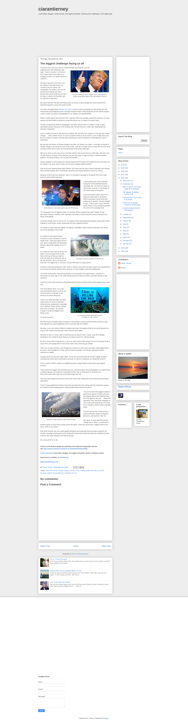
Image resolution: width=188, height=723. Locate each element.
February (126, 240)
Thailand (68, 473)
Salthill (49, 473)
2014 (123, 251)
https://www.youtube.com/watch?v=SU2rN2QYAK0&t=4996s (65, 449)
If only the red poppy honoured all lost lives (131, 204)
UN (72, 473)
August (125, 221)
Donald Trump (74, 470)
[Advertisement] (94, 36)
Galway (82, 470)
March (125, 237)
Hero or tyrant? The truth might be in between (131, 188)
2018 (123, 171)
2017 (123, 175)
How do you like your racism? (60, 582)
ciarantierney (53, 9)
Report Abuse (124, 387)
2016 (123, 178)
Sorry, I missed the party (58, 559)
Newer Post (45, 546)
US (76, 473)
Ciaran (123, 268)
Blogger (105, 718)
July (124, 224)
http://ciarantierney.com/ (49, 462)
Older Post (106, 546)
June (125, 227)
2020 (123, 165)
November (127, 184)
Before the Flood (51, 470)
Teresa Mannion (58, 473)
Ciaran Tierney (45, 453)
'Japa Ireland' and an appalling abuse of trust (65, 571)
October (126, 214)
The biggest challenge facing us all (130, 193)
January (126, 244)
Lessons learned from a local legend (131, 209)
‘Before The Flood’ (65, 109)
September (127, 217)
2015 (123, 248)
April (125, 234)
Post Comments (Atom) (80, 554)
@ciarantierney (63, 457)
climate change (63, 470)
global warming (91, 470)
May (124, 231)
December (127, 181)
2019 (123, 168)
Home (75, 546)
